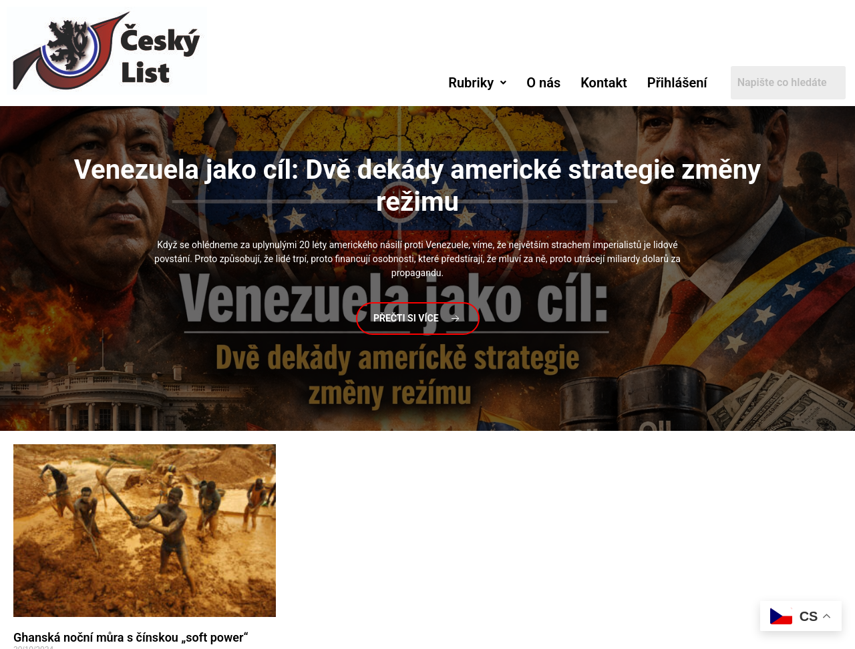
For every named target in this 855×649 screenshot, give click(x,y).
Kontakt (603, 83)
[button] (477, 82)
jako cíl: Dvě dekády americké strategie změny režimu (417, 185)
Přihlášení (677, 83)
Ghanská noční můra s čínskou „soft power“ (130, 637)
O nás (543, 83)
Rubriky (477, 83)
